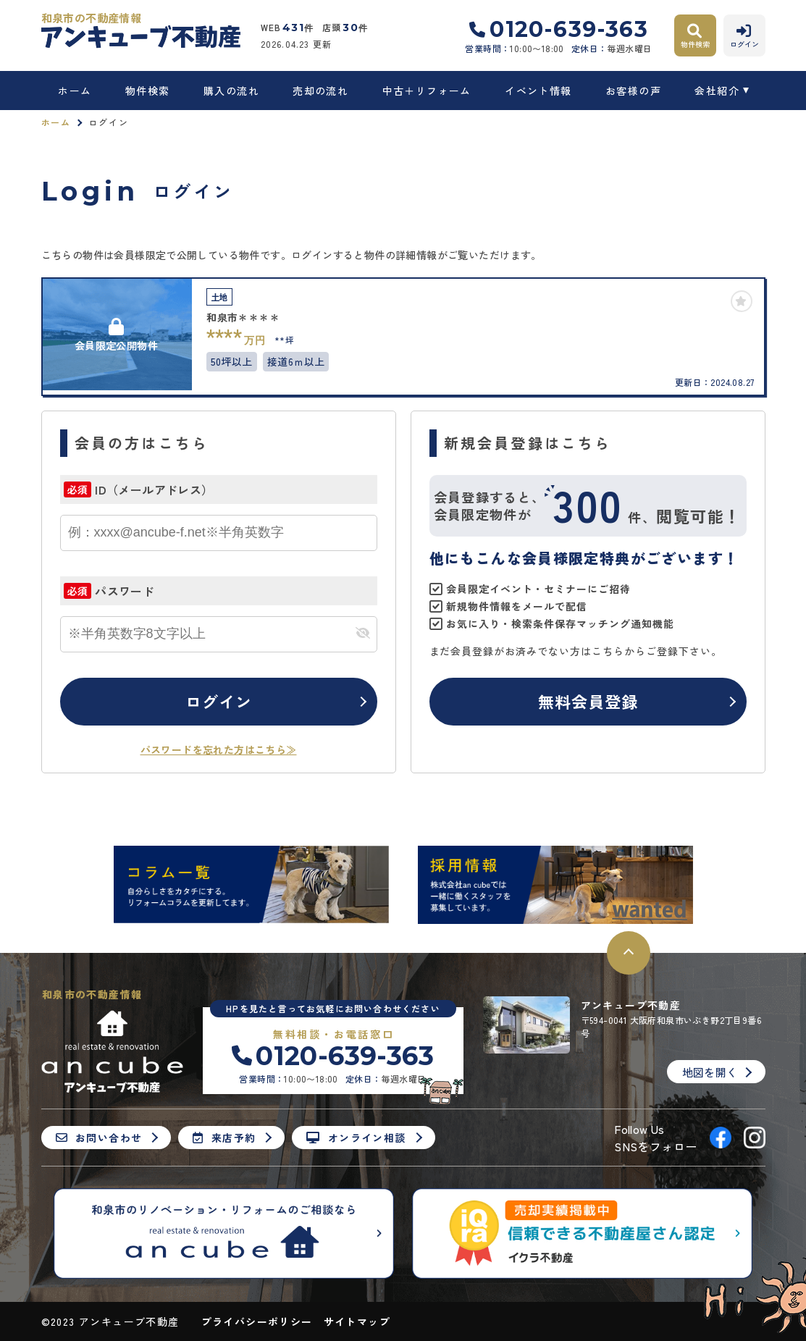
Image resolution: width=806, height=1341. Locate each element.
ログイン (218, 700)
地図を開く (710, 1072)
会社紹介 (716, 90)
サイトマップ (357, 1321)
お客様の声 (633, 90)
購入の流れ (231, 90)
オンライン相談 (356, 1137)
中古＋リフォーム (426, 90)
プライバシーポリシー (257, 1321)
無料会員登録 (588, 700)
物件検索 (147, 90)
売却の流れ (320, 90)
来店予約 (224, 1137)
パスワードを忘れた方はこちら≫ (218, 749)
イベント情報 (538, 90)
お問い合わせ (99, 1137)
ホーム (74, 90)
